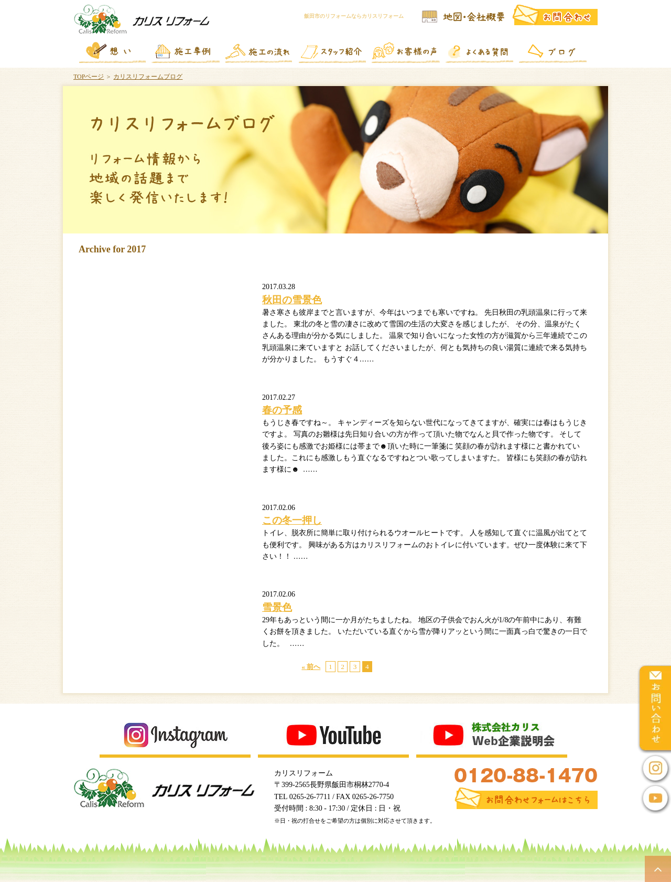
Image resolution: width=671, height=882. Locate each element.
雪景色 (277, 607)
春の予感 (282, 410)
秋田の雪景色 (292, 299)
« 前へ (310, 667)
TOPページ (88, 76)
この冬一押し (292, 520)
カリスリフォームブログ (147, 76)
